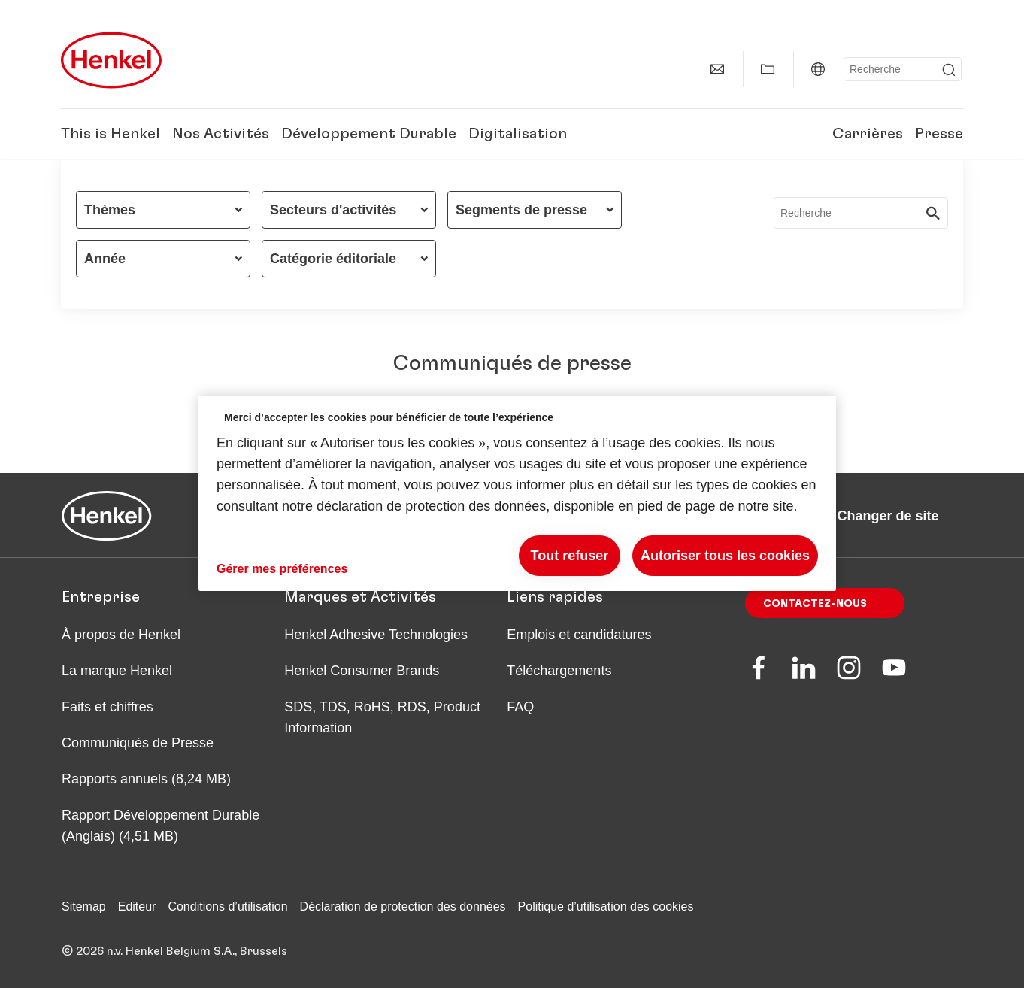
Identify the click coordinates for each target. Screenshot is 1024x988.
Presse (939, 134)
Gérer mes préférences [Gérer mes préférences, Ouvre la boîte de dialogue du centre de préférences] (282, 568)
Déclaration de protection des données (403, 906)
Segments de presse (521, 209)
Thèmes (109, 209)
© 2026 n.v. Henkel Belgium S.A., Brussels (174, 951)
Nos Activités (220, 134)
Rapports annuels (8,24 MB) (146, 778)
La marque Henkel (117, 670)
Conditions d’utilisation (227, 906)
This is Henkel (110, 134)
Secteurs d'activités (333, 209)
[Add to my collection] (768, 69)
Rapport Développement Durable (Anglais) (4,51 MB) (160, 826)
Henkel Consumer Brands (361, 670)
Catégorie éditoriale (333, 258)
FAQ (520, 706)
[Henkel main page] (111, 60)
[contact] (717, 69)
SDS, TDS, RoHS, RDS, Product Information (382, 717)
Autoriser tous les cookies (725, 555)
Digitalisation (517, 134)
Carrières (867, 134)
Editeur (137, 906)
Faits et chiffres (107, 706)
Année (105, 258)
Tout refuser (570, 555)
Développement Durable (368, 134)
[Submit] (949, 70)
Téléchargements (559, 670)
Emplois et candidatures (579, 634)
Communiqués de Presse (138, 742)
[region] (517, 494)
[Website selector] (818, 69)
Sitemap (84, 906)
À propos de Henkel (121, 634)
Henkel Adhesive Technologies (376, 634)
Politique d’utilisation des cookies (606, 906)
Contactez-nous (815, 604)
